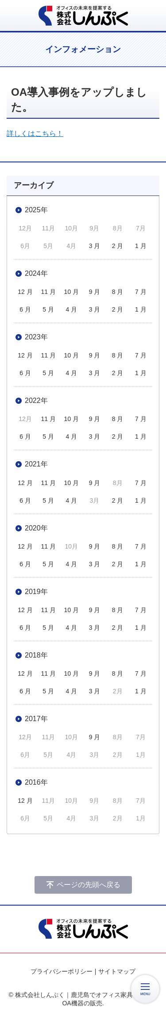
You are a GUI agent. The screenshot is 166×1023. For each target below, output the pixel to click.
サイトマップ (116, 971)
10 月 (71, 291)
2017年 (36, 718)
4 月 (71, 309)
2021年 (36, 464)
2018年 (36, 655)
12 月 (25, 291)
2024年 (36, 273)
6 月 (25, 309)
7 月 (141, 291)
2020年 (36, 528)
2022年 (36, 400)
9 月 (94, 291)
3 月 (94, 245)
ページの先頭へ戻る (88, 884)
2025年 (36, 210)
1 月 (141, 245)
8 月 (118, 291)
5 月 (48, 309)
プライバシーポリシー (62, 971)
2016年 (36, 782)
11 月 (48, 291)
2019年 (36, 591)
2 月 (118, 245)
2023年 (36, 337)
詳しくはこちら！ (35, 133)
